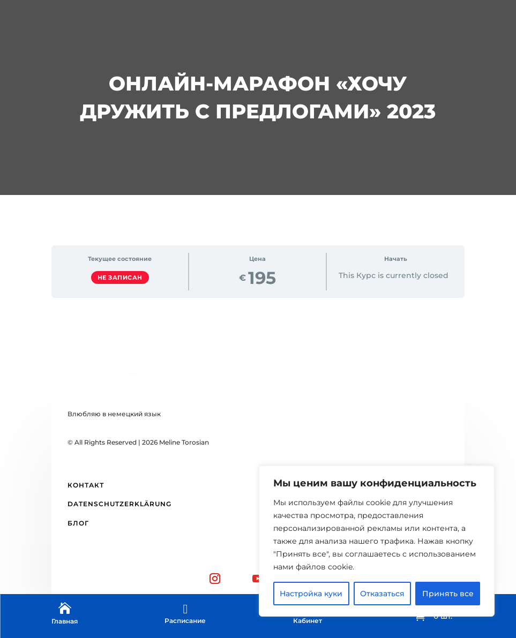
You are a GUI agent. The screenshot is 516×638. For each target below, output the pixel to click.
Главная (64, 621)
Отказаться (382, 593)
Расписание (185, 621)
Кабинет (307, 621)
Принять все (448, 593)
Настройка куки (311, 593)
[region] (377, 541)
